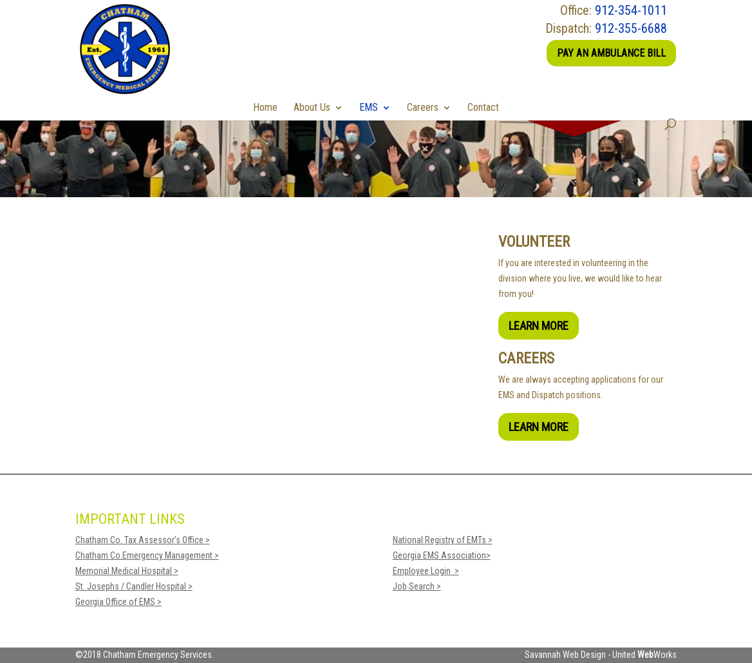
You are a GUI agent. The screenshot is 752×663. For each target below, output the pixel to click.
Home (265, 107)
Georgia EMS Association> (442, 555)
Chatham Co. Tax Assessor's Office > (142, 540)
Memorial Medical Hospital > (126, 571)
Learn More (539, 325)
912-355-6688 (631, 28)
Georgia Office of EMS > (118, 602)
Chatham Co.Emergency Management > (147, 555)
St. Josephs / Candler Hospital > (134, 586)
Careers (422, 107)
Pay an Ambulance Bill (611, 53)
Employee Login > (426, 571)
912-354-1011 (631, 10)
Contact (483, 107)
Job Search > (417, 586)
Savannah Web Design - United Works (601, 654)
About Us (312, 107)
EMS (368, 107)
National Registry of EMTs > (443, 540)
